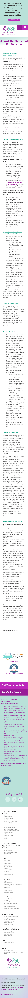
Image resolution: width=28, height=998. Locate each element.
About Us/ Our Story (8, 905)
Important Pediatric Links (9, 703)
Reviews (6, 909)
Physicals (6, 868)
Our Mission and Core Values (10, 903)
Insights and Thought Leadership (11, 908)
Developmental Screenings (10, 869)
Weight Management (8, 874)
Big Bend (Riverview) (8, 816)
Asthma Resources (8, 882)
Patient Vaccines (7, 863)
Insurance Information (9, 932)
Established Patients (8, 862)
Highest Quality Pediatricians (14, 673)
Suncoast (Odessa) (8, 832)
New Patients (7, 860)
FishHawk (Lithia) (8, 822)
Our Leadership (7, 902)
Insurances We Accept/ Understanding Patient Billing (12, 886)
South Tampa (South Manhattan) (11, 830)
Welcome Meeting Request (10, 931)
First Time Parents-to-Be (13, 685)
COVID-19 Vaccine (8, 866)
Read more (15, 20)
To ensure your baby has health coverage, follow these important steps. (14, 726)
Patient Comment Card (9, 942)
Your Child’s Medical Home (10, 906)
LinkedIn (20, 799)
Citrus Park (6, 819)
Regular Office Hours (8, 950)
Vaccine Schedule (8, 890)
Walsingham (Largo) (8, 835)
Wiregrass (6, 838)
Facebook (7, 799)
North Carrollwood (8, 826)
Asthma (5, 873)
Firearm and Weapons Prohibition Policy (13, 884)
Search (19, 27)
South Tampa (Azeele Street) (10, 829)
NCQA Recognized (7, 994)
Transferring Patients (11, 692)
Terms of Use (12, 989)
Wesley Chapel (7, 837)
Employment (6, 900)
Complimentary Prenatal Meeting (11, 916)
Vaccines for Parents (8, 892)
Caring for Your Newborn (9, 919)
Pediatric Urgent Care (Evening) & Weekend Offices (14, 953)
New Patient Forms (8, 934)
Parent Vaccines (7, 865)
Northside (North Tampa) (9, 827)
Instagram (14, 799)
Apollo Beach (7, 815)
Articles (5, 881)
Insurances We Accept (9, 921)
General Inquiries (8, 944)
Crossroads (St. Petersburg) (10, 821)
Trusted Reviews (14, 661)
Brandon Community (8, 818)
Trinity (5, 833)
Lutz (5, 824)
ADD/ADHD (6, 871)
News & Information (8, 898)
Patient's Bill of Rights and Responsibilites (13, 889)
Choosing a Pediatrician (9, 918)
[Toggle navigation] (25, 27)
